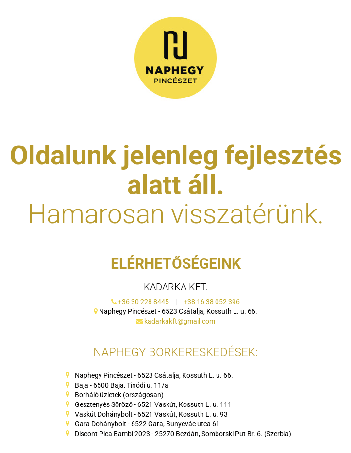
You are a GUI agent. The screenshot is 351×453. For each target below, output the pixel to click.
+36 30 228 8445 (144, 302)
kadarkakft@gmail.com (179, 321)
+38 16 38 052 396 (212, 302)
